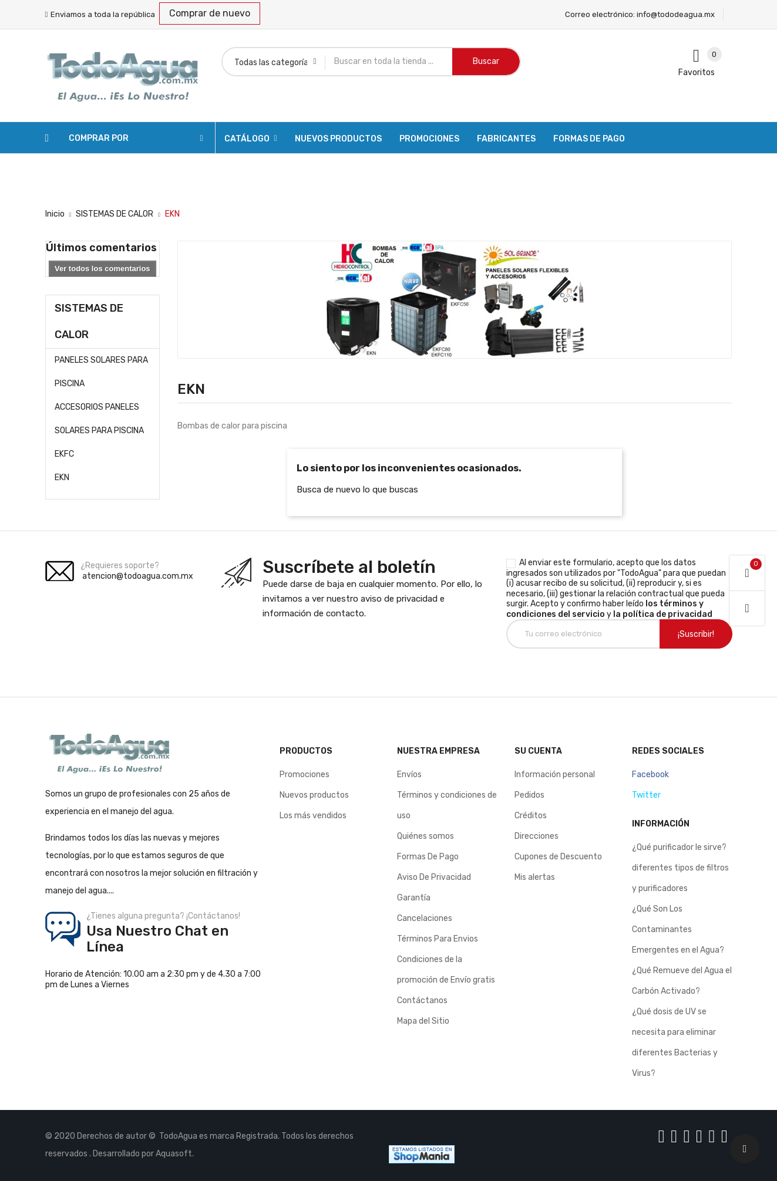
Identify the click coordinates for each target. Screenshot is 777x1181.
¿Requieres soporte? (119, 566)
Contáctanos (422, 1000)
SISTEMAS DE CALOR (89, 321)
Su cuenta (538, 751)
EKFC (64, 454)
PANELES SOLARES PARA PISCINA (101, 372)
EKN (62, 477)
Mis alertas (534, 877)
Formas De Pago (428, 857)
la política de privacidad (662, 614)
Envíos (409, 775)
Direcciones (536, 836)
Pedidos (529, 795)
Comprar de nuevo (209, 13)
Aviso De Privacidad (434, 877)
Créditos (530, 816)
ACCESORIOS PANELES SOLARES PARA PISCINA (99, 419)
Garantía (413, 898)
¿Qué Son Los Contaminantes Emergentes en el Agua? (678, 929)
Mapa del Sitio (423, 1021)
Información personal (554, 775)
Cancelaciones (424, 918)
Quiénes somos (425, 836)
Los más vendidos (313, 816)
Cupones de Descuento (558, 857)
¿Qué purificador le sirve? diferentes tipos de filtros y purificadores (680, 867)
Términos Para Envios (437, 939)
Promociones (304, 775)
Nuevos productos (314, 795)
